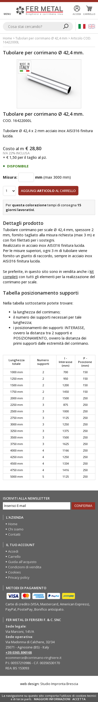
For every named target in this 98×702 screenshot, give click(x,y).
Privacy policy (19, 577)
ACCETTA (78, 699)
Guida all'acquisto (22, 562)
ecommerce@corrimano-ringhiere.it (33, 657)
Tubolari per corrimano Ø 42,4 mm (41, 38)
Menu (7, 14)
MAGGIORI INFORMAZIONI (52, 699)
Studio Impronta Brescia (59, 683)
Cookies (14, 572)
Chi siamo (16, 529)
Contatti (14, 534)
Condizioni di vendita (24, 567)
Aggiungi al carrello (48, 190)
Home (7, 38)
